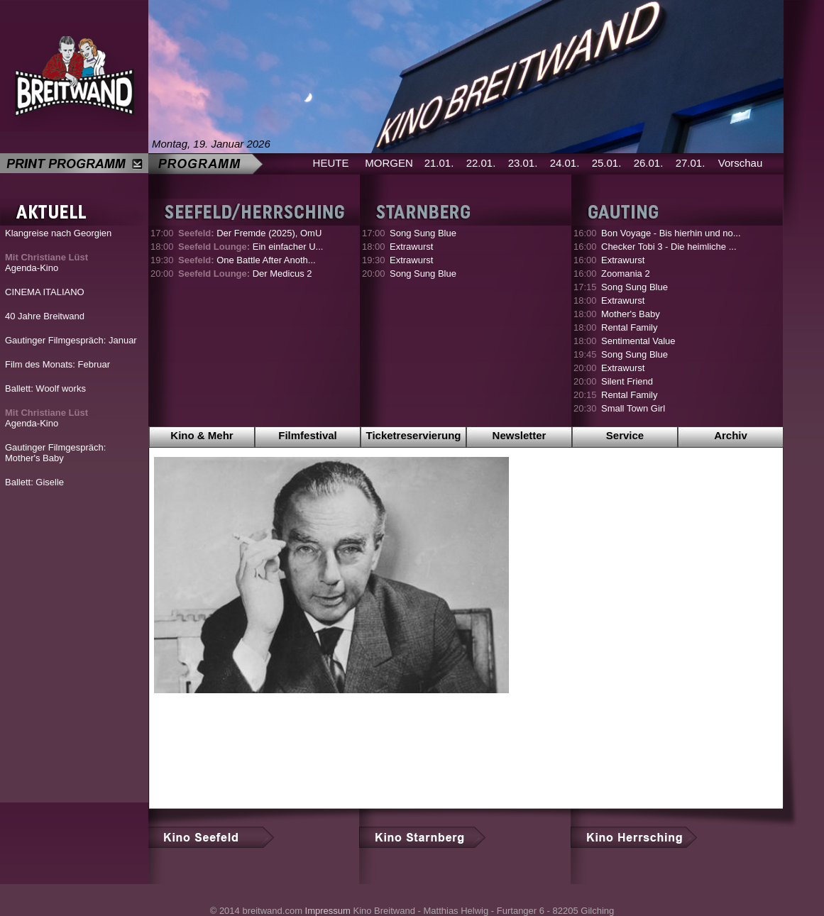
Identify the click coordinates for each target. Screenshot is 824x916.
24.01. (565, 163)
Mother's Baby (630, 314)
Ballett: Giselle (34, 482)
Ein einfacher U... (250, 246)
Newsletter (519, 435)
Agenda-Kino (46, 262)
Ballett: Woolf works (45, 388)
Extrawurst (411, 246)
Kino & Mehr (201, 435)
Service (625, 435)
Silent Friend (627, 381)
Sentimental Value (638, 341)
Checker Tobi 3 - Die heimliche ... (669, 246)
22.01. (481, 163)
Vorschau (740, 163)
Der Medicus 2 (245, 273)
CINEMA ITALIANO (44, 292)
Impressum (328, 910)
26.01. (649, 163)
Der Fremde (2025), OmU (250, 233)
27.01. (690, 163)
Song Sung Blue (423, 233)
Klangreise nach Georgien (58, 233)
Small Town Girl (633, 408)
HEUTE (331, 163)
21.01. (439, 163)
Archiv (730, 435)
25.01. (607, 163)
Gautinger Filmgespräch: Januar (71, 340)
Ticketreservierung (413, 435)
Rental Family (629, 327)
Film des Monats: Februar (57, 364)
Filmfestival (307, 435)
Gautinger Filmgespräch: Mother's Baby (55, 452)
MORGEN (389, 163)
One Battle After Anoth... (247, 260)
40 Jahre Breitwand (44, 316)
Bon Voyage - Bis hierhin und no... (671, 233)
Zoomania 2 (625, 273)
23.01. (523, 163)
